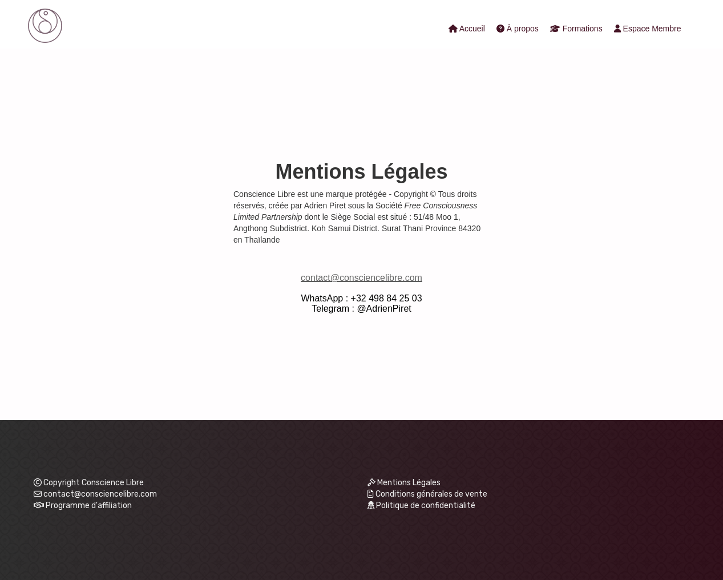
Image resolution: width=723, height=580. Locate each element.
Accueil (467, 28)
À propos (517, 28)
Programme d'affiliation (89, 505)
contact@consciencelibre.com (361, 278)
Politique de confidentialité (421, 505)
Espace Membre (647, 28)
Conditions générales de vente (427, 494)
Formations (576, 28)
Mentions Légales (404, 483)
